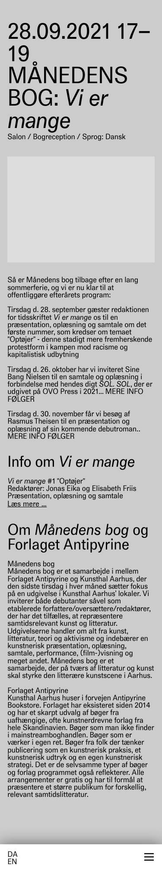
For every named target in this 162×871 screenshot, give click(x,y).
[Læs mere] (27, 504)
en (12, 862)
